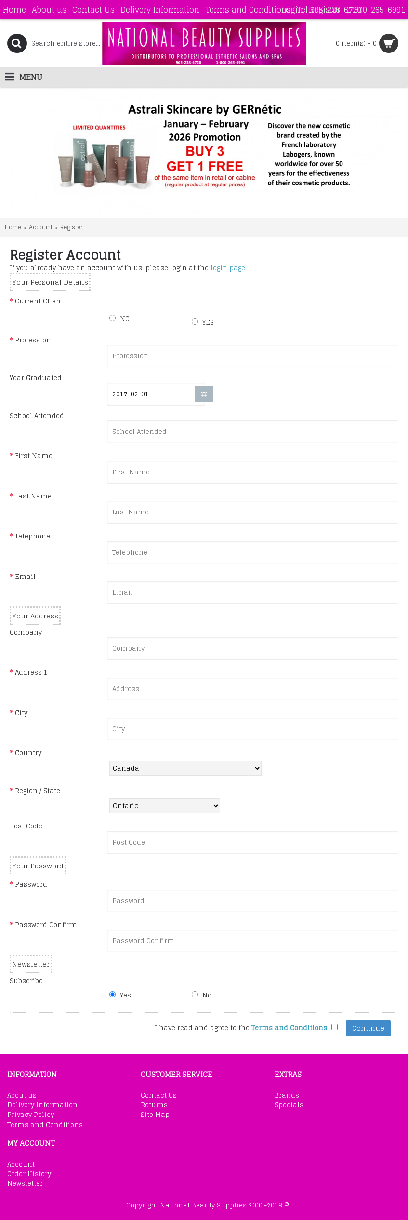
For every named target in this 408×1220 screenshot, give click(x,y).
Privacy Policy (30, 1115)
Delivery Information (42, 1105)
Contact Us (159, 1095)
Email (25, 576)
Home (13, 227)
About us (22, 1095)
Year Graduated (36, 377)
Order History (29, 1174)
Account (41, 227)
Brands (287, 1095)
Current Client (39, 301)
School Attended (37, 415)
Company (26, 632)
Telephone (32, 536)
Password (31, 884)
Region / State (37, 791)
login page (228, 268)
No (201, 995)
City (21, 713)
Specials (289, 1105)
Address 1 (31, 672)
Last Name (33, 496)
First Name (34, 455)
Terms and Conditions (45, 1125)
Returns (154, 1105)
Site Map (155, 1115)
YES (203, 322)
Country (28, 753)
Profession (33, 340)
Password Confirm (46, 924)
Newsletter (25, 1184)
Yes (120, 995)
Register (71, 227)
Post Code (26, 826)
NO (119, 319)
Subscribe (26, 980)
